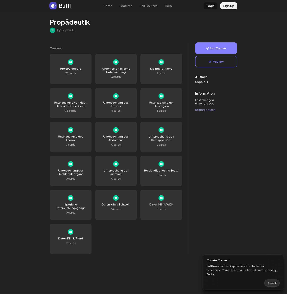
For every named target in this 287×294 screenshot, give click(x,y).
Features (126, 6)
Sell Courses (149, 6)
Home (107, 6)
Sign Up (228, 6)
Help (168, 6)
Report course (205, 110)
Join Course (216, 48)
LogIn (210, 6)
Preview (216, 62)
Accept (272, 283)
